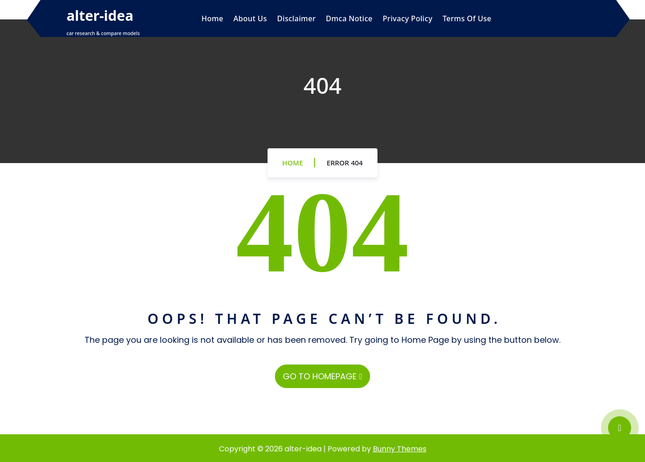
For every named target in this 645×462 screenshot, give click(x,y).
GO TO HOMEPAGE (322, 376)
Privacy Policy (407, 18)
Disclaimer (296, 18)
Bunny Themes (399, 449)
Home (212, 18)
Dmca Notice (349, 18)
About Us (250, 18)
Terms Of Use (467, 18)
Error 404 (345, 162)
